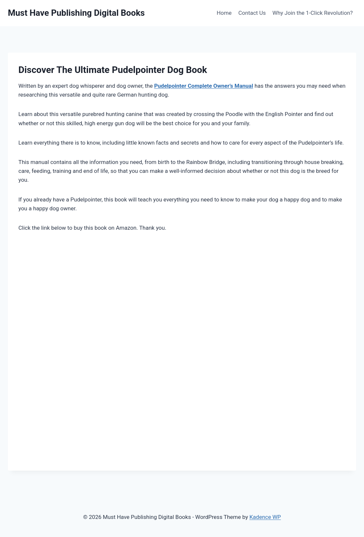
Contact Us (252, 13)
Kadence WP (265, 517)
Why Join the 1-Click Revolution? (312, 13)
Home (224, 13)
